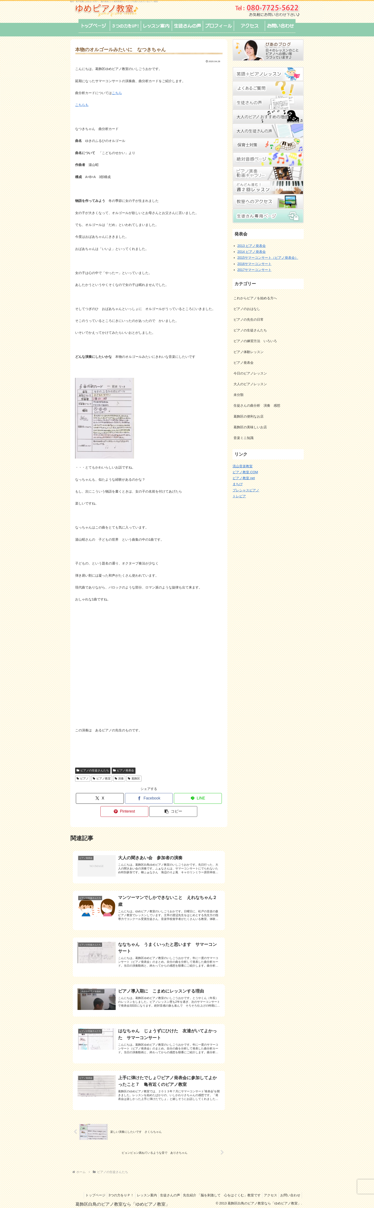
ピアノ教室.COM (245, 472)
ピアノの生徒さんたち (93, 770)
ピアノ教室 (102, 778)
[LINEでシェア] (198, 798)
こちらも (81, 105)
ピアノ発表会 (123, 770)
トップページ (108, 1187)
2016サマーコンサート (254, 264)
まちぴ (238, 484)
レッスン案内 (163, 1187)
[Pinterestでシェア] (124, 811)
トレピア (239, 496)
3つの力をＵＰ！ (135, 1187)
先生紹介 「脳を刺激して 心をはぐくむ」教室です (242, 1187)
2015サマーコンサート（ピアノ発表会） (267, 258)
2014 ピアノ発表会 (251, 252)
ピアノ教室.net (244, 478)
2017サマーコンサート (254, 270)
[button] (173, 811)
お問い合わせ (289, 1193)
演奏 (119, 778)
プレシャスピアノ (246, 490)
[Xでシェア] (100, 798)
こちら (117, 93)
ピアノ (83, 778)
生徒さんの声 (188, 1187)
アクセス (293, 1187)
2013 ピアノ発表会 (251, 246)
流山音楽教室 (243, 466)
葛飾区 (134, 778)
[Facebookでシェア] (149, 798)
